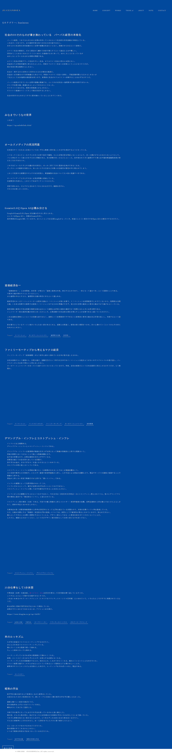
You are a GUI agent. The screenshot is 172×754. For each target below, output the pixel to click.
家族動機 (90, 423)
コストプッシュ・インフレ (24, 572)
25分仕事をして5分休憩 (18, 587)
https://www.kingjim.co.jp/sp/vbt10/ (23, 613)
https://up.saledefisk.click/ (19, 125)
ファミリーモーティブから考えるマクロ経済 (30, 349)
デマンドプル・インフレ (45, 572)
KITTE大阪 (19, 738)
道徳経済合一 (12, 285)
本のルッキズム (14, 636)
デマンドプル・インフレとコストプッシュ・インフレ (36, 438)
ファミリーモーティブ (54, 423)
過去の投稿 (8, 747)
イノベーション (20, 335)
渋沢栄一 (66, 335)
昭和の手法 (11, 688)
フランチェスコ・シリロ (58, 621)
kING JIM (18, 621)
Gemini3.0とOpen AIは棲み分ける (25, 208)
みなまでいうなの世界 (18, 115)
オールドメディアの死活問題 (21, 144)
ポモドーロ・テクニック (78, 621)
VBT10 (28, 621)
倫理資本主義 (55, 335)
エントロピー (19, 673)
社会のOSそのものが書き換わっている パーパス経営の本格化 (41, 35)
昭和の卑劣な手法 (33, 738)
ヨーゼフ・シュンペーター (38, 335)
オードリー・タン (41, 621)
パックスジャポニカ (36, 423)
